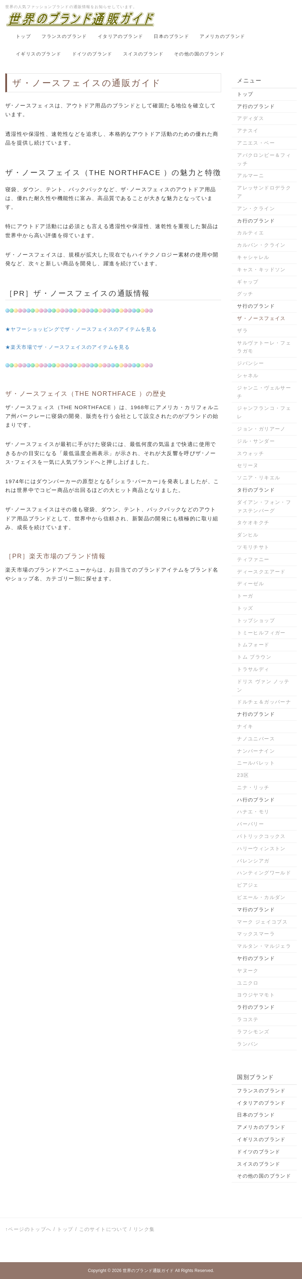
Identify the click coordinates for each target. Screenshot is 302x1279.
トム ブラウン (254, 657)
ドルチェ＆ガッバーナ (264, 702)
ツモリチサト (253, 547)
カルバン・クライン (261, 245)
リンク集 (144, 1229)
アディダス (250, 118)
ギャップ (248, 282)
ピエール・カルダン (261, 897)
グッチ (245, 294)
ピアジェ (248, 885)
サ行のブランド (256, 306)
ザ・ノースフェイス (261, 318)
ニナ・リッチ (253, 787)
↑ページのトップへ (28, 1229)
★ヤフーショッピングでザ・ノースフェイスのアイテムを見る (81, 329)
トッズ (245, 608)
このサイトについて (103, 1229)
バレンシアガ (253, 861)
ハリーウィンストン (261, 848)
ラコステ (248, 1019)
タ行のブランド (256, 490)
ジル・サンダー (256, 441)
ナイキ (245, 726)
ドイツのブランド (92, 53)
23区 (243, 775)
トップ (23, 36)
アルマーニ (250, 175)
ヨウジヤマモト (256, 995)
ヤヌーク (248, 970)
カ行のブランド (256, 221)
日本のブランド (171, 36)
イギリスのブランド (39, 53)
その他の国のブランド (199, 53)
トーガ (245, 596)
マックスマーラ (256, 934)
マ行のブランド (256, 909)
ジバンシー (250, 363)
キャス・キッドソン (261, 269)
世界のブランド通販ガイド (148, 1270)
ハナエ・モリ (253, 811)
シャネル (248, 375)
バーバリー (250, 824)
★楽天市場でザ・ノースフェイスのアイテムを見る (67, 347)
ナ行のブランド (256, 714)
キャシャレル (253, 257)
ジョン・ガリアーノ (261, 429)
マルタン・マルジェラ (264, 946)
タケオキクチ (253, 522)
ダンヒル (248, 535)
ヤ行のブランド (256, 958)
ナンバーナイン (256, 751)
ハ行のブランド (256, 799)
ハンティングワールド (264, 872)
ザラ (242, 330)
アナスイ (248, 130)
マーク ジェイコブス (262, 922)
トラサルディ (253, 669)
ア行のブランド (256, 106)
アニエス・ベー (256, 143)
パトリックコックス (261, 836)
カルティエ (250, 232)
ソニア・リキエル (258, 477)
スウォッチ (250, 453)
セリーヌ (248, 465)
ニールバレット (256, 763)
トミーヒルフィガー (261, 632)
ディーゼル (250, 583)
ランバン (248, 1044)
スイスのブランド (143, 53)
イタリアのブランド (120, 36)
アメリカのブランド (222, 36)
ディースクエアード (261, 571)
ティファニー (253, 559)
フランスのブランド (64, 36)
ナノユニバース (256, 738)
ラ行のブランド (256, 1007)
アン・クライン (256, 208)
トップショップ (256, 620)
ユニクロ (248, 983)
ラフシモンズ (253, 1031)
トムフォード (253, 644)
